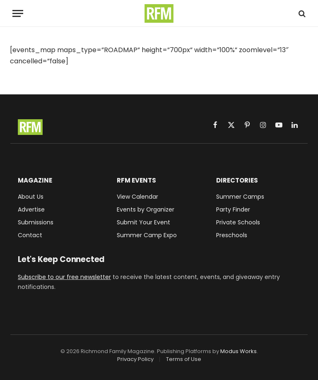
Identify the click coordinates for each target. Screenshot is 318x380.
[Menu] (17, 13)
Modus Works (238, 351)
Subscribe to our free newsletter (64, 277)
